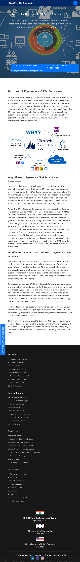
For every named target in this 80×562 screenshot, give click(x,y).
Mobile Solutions (14, 459)
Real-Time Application (17, 379)
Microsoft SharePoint (16, 421)
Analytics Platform (15, 436)
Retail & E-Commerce (16, 481)
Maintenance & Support (17, 372)
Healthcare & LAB (15, 487)
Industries (13, 469)
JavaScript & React (15, 424)
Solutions (13, 431)
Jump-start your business (3, 340)
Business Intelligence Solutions (20, 442)
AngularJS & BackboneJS (18, 417)
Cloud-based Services (17, 369)
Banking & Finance (15, 484)
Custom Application (16, 383)
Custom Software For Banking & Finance (24, 452)
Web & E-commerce (16, 366)
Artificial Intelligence (16, 404)
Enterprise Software (16, 362)
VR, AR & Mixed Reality (17, 397)
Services (12, 354)
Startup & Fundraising (16, 477)
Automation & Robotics (17, 359)
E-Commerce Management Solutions (23, 456)
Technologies (15, 393)
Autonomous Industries (17, 494)
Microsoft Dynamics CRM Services (21, 449)
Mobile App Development (18, 376)
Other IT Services (15, 386)
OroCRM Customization (17, 411)
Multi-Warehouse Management (20, 446)
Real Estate (12, 491)
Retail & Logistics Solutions (18, 463)
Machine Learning (15, 407)
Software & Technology (17, 474)
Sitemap (48, 555)
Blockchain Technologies (18, 401)
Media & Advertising (16, 501)
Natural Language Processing (20, 414)
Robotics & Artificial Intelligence (20, 439)
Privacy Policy (61, 555)
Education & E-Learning (17, 498)
